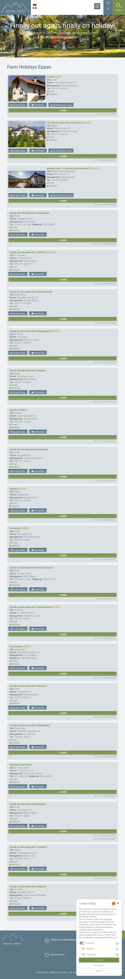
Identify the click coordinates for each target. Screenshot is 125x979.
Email (50, 91)
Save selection (99, 965)
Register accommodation (63, 939)
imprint (70, 972)
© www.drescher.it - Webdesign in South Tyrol (51, 972)
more (62, 110)
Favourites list (58, 954)
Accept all (99, 960)
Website (52, 94)
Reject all (99, 971)
